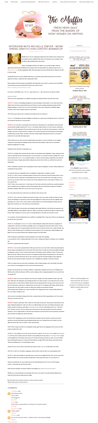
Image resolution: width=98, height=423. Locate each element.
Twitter (71, 187)
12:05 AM (13, 406)
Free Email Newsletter (86, 2)
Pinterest (71, 189)
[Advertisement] (79, 251)
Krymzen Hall (15, 409)
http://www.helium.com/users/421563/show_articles (19, 87)
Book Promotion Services (68, 2)
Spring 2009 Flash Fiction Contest (18, 382)
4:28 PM (13, 419)
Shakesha (14, 415)
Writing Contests (43, 2)
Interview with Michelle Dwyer (18, 380)
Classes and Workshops (27, 2)
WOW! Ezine (14, 2)
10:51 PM (13, 400)
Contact (54, 2)
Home (6, 2)
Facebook (71, 183)
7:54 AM (13, 413)
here (39, 92)
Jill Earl (30, 380)
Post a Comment (12, 422)
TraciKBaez (14, 391)
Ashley (13, 402)
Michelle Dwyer (38, 380)
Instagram (72, 185)
